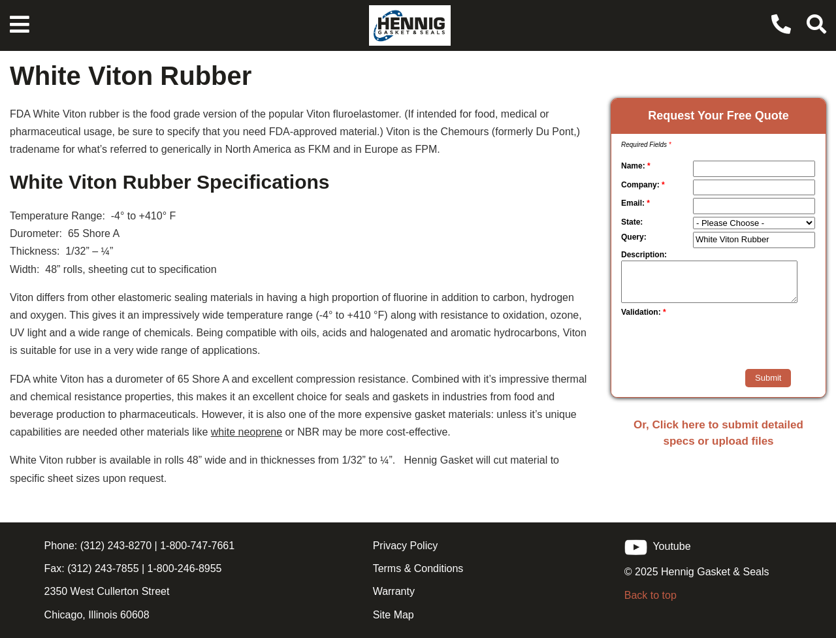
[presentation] (697, 343)
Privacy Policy (405, 545)
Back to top (650, 595)
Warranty (394, 591)
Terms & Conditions (418, 568)
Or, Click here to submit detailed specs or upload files (718, 433)
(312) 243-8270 (114, 545)
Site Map (393, 614)
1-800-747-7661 (197, 545)
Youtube (657, 546)
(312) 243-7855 (102, 568)
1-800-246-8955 (185, 568)
